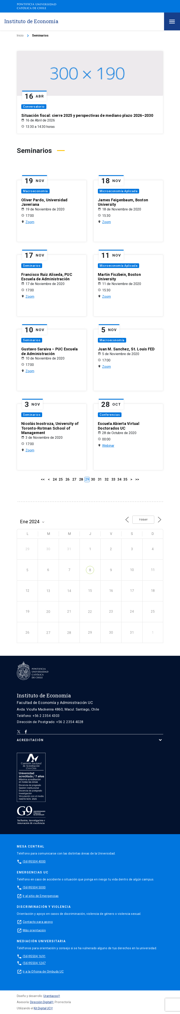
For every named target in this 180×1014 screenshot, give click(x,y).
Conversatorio (34, 106)
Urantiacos (50, 996)
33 (113, 479)
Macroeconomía (35, 191)
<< (43, 479)
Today (143, 519)
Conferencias (110, 414)
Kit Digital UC (42, 1008)
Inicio (20, 35)
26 (67, 479)
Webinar (108, 446)
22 (90, 612)
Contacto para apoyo (38, 922)
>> (137, 479)
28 (81, 479)
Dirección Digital (40, 1002)
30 (93, 479)
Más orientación (34, 930)
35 (125, 479)
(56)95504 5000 (34, 887)
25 (61, 479)
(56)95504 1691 (34, 956)
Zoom (30, 222)
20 (48, 612)
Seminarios (31, 265)
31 (100, 479)
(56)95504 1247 (34, 963)
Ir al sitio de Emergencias (41, 896)
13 (48, 591)
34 (119, 479)
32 (107, 479)
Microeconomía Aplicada (118, 191)
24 (55, 479)
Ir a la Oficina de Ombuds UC (43, 971)
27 (74, 479)
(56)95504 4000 (34, 861)
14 (69, 591)
